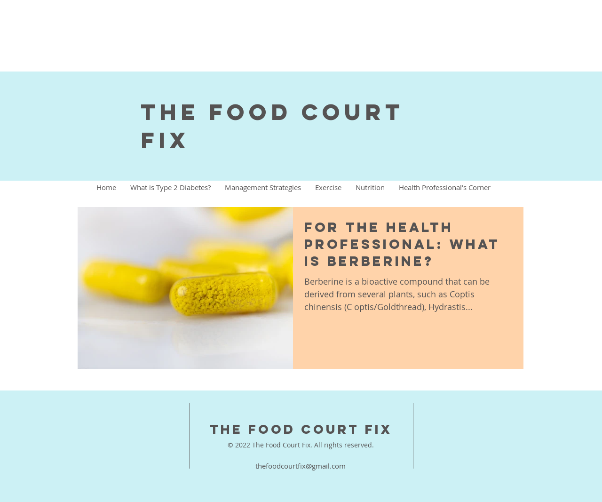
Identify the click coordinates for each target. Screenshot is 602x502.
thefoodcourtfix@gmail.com (300, 465)
